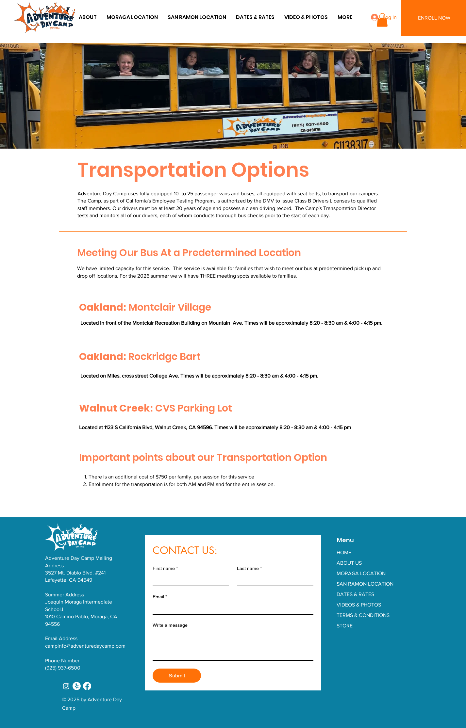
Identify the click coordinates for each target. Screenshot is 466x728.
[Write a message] (233, 645)
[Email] (231, 608)
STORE (345, 625)
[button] (345, 17)
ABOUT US (349, 563)
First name (165, 568)
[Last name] (273, 580)
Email (160, 597)
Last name (249, 568)
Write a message (170, 625)
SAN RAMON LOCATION (365, 584)
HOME (344, 552)
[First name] (189, 580)
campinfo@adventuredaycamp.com (85, 646)
